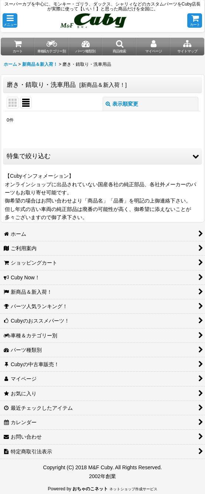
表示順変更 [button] (122, 104)
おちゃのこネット (90, 488)
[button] (10, 20)
